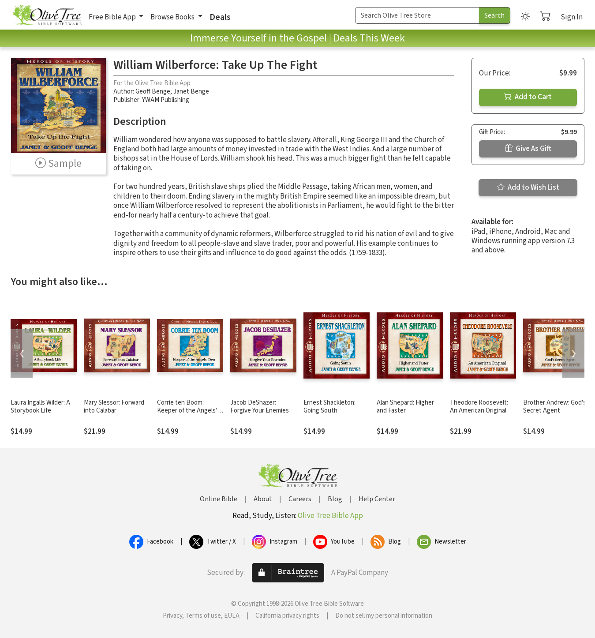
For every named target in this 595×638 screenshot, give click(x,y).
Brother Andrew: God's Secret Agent (554, 407)
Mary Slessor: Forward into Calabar (114, 407)
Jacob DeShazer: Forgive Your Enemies (259, 407)
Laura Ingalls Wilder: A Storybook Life (40, 407)
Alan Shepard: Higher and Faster (405, 407)
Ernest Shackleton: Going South (329, 407)
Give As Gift (528, 148)
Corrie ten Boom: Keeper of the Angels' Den (187, 411)
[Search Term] (417, 15)
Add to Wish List (528, 187)
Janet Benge (191, 91)
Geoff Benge (152, 91)
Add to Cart (528, 97)
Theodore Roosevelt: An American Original (479, 407)
